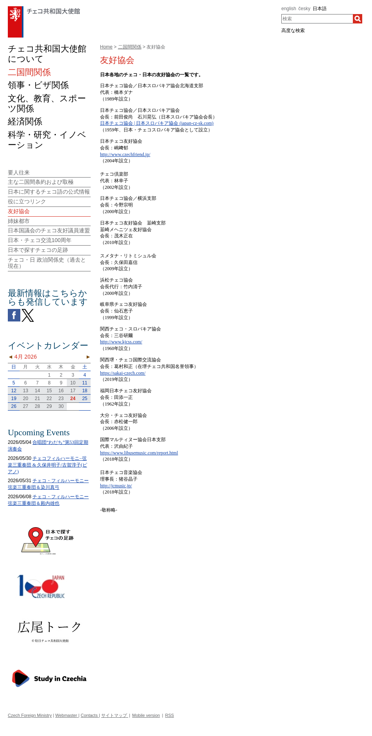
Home (106, 47)
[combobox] (317, 18)
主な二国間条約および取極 (40, 182)
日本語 (320, 8)
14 (37, 390)
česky (305, 8)
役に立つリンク (27, 201)
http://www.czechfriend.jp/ (125, 154)
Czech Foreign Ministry (30, 715)
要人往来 (19, 172)
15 (49, 390)
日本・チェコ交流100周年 (40, 240)
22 (49, 398)
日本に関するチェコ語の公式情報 (49, 191)
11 (84, 383)
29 (49, 406)
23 (61, 398)
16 (61, 390)
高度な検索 (293, 30)
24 (72, 398)
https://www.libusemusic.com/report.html (139, 453)
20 (25, 398)
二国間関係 (129, 47)
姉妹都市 (19, 221)
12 (13, 390)
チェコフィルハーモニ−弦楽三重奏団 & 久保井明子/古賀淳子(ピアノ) (47, 465)
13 (25, 390)
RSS (169, 715)
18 (84, 390)
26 (13, 406)
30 (61, 406)
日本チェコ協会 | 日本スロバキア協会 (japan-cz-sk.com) (156, 123)
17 (72, 390)
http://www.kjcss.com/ (121, 342)
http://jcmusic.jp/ (116, 485)
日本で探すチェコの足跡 (38, 250)
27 (25, 406)
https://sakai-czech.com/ (122, 373)
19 (13, 398)
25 (84, 398)
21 (37, 398)
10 (72, 383)
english (288, 8)
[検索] (357, 18)
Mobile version (146, 715)
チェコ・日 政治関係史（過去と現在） (47, 263)
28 (37, 406)
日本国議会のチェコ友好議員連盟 (49, 230)
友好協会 (19, 211)
